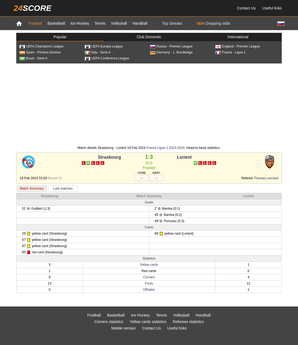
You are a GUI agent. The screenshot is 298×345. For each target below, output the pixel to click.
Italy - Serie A (98, 52)
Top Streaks (172, 23)
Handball (139, 23)
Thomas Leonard (266, 178)
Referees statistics (188, 322)
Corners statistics (108, 322)
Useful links (272, 8)
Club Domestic (149, 37)
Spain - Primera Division (40, 52)
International (238, 37)
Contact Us (246, 8)
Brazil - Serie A (33, 58)
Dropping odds (213, 23)
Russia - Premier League (171, 46)
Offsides (149, 290)
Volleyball (119, 23)
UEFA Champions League (41, 46)
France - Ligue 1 (230, 52)
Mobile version (123, 328)
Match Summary (31, 188)
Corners (149, 277)
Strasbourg (109, 157)
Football (35, 23)
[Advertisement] (149, 104)
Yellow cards (149, 265)
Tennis (100, 23)
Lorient (184, 157)
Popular (60, 37)
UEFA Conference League (107, 58)
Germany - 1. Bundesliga (171, 52)
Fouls (149, 283)
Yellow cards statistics (148, 322)
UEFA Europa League (104, 46)
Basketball (56, 23)
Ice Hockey (79, 23)
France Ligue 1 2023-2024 (165, 148)
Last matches (63, 188)
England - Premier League (237, 46)
